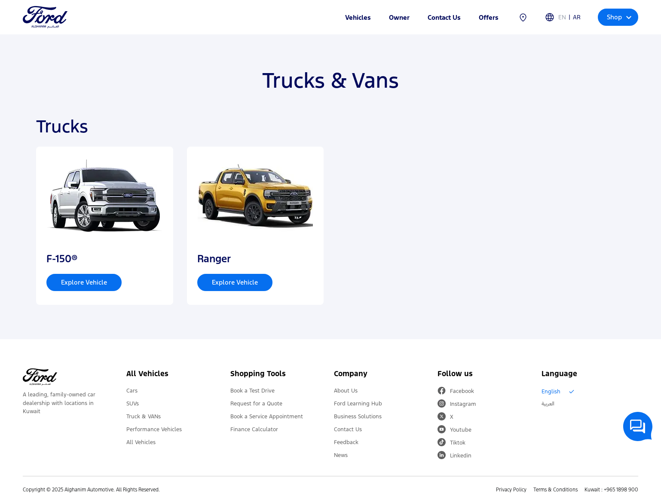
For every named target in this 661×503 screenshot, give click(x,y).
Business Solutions (358, 416)
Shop (619, 17)
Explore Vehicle (84, 282)
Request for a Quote (256, 403)
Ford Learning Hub (358, 403)
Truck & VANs (143, 416)
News (341, 455)
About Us (346, 390)
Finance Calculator (254, 429)
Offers (489, 17)
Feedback (346, 442)
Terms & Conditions (555, 489)
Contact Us (444, 17)
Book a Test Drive (252, 390)
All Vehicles (141, 442)
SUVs (132, 403)
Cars (132, 390)
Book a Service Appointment (266, 416)
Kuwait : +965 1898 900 (611, 489)
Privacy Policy (511, 489)
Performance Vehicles (154, 429)
